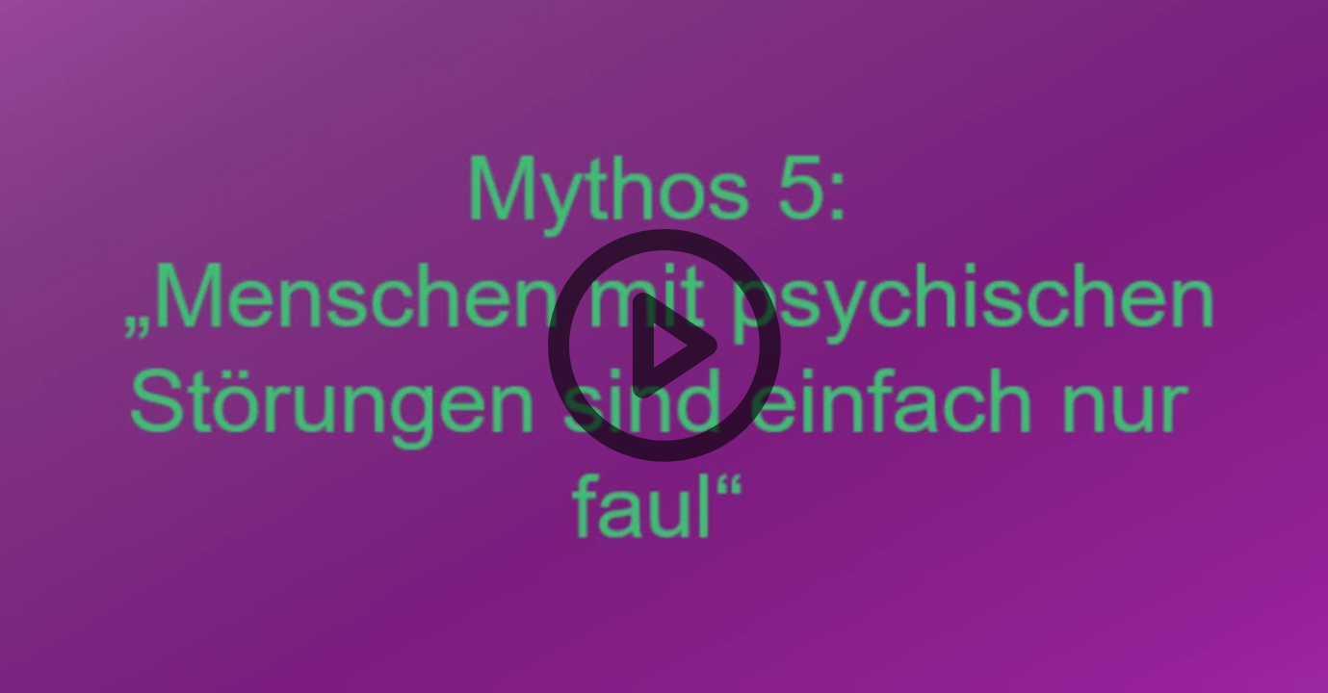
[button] (664, 346)
